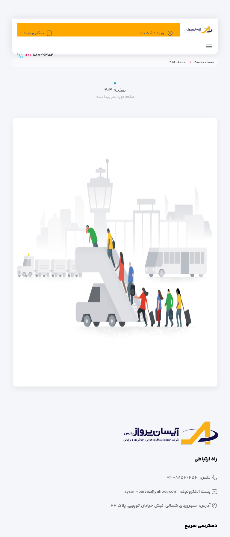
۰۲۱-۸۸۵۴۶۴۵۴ (182, 477)
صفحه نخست (204, 62)
